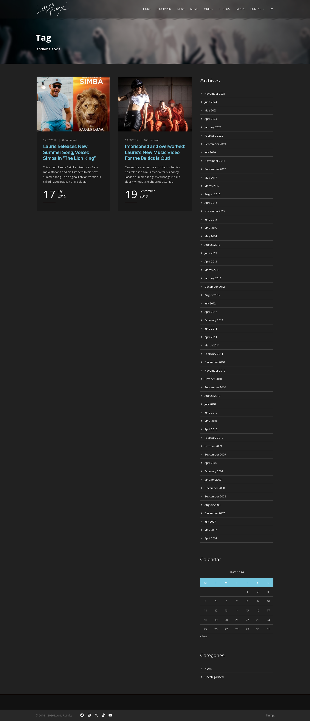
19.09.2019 (131, 140)
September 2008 (215, 496)
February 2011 (214, 354)
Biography (164, 9)
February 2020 (214, 135)
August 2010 (212, 396)
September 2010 (215, 387)
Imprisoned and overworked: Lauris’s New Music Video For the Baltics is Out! (155, 153)
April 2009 (211, 463)
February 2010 (214, 438)
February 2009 (214, 471)
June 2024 (211, 102)
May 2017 (211, 177)
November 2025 (215, 94)
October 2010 (213, 379)
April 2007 (211, 538)
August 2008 (212, 505)
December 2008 (215, 488)
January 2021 (213, 127)
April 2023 (211, 119)
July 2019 (210, 152)
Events (240, 9)
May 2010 (211, 421)
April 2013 (211, 261)
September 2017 (215, 169)
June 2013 (211, 253)
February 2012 (214, 320)
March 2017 (212, 186)
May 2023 (211, 110)
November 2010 (215, 370)
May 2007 (211, 530)
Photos (224, 9)
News (180, 9)
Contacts (257, 9)
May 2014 (211, 236)
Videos (208, 9)
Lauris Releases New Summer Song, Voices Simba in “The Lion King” (69, 153)
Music (194, 9)
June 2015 (211, 219)
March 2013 (212, 270)
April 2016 (211, 203)
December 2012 (215, 287)
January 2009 (213, 480)
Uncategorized (214, 677)
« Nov (204, 636)
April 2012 (211, 312)
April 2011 (211, 337)
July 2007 (210, 521)
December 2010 (215, 362)
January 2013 (213, 278)
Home (147, 9)
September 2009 (215, 454)
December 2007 (215, 513)
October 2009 (213, 446)
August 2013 (212, 245)
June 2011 (211, 328)
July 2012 (210, 303)
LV (271, 9)
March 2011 (212, 345)
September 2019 (215, 144)
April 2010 (211, 429)
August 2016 (212, 194)
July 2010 (210, 404)
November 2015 (215, 211)
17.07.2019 (49, 140)
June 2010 (211, 412)
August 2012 (212, 295)
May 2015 (211, 228)
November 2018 (215, 161)
